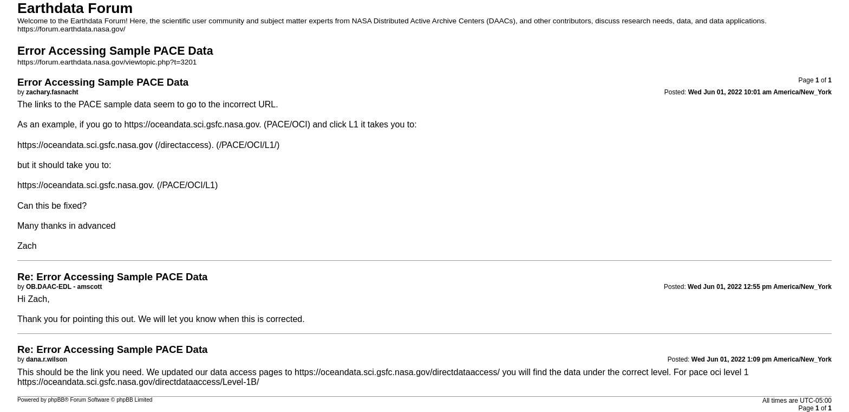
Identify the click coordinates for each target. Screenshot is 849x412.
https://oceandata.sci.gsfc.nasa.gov (191, 124)
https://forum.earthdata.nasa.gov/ (71, 29)
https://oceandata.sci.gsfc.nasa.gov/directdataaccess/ (397, 372)
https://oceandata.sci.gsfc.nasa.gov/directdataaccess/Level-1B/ (138, 382)
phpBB (56, 400)
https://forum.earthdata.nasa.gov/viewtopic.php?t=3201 (107, 62)
